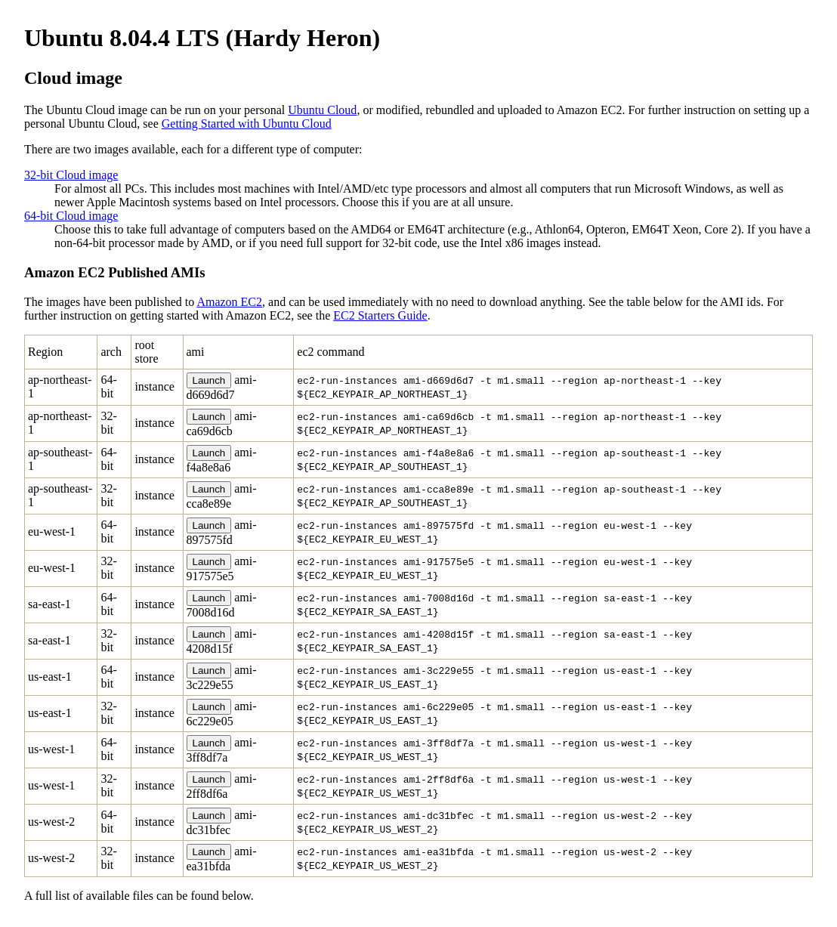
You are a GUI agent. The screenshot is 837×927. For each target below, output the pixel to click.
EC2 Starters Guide (380, 315)
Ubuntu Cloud (322, 110)
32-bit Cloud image (71, 174)
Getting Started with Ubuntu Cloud (247, 123)
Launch (209, 380)
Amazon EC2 (229, 301)
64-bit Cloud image (71, 215)
